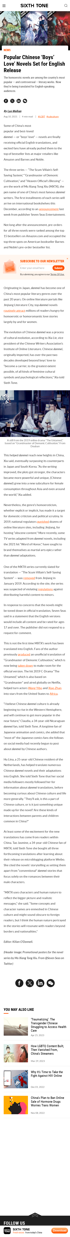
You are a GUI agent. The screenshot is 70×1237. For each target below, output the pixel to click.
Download (59, 1230)
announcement (49, 209)
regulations (45, 589)
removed (29, 578)
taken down (25, 665)
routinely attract (14, 310)
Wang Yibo (35, 688)
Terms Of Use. (57, 274)
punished (43, 521)
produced (24, 654)
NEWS (7, 50)
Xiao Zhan (55, 688)
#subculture (53, 116)
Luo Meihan (14, 111)
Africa (54, 693)
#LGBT (41, 116)
